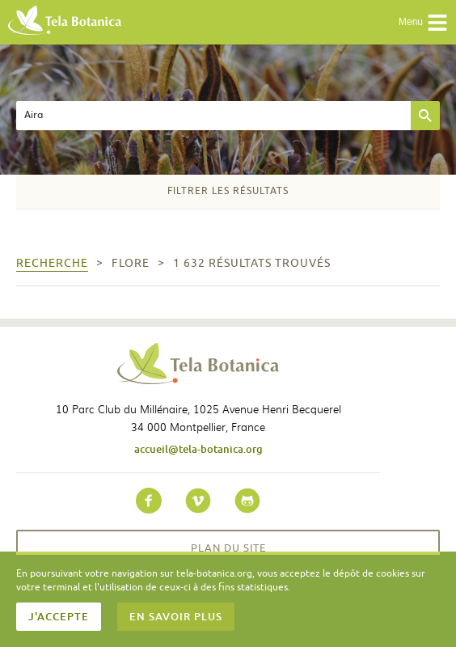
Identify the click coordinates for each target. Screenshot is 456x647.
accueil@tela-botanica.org (198, 448)
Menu (423, 22)
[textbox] (213, 115)
